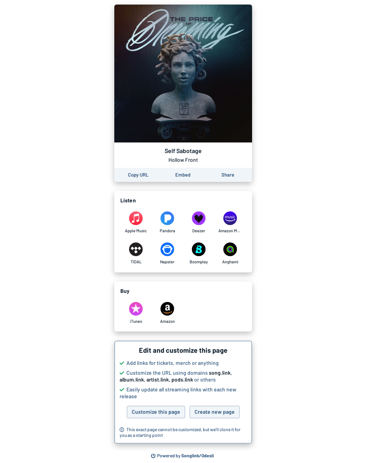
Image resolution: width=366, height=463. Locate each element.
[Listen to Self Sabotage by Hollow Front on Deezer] (199, 222)
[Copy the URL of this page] (138, 174)
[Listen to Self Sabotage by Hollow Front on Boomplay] (199, 253)
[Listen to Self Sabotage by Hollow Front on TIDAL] (136, 253)
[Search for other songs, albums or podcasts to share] (182, 456)
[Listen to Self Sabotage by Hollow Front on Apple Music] (136, 222)
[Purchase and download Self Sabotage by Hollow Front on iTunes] (136, 313)
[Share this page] (228, 174)
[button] (183, 392)
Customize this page (156, 411)
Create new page (215, 411)
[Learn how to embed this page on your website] (183, 174)
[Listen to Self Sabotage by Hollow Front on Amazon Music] (230, 222)
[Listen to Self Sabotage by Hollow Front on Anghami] (230, 253)
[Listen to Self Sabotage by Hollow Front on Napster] (167, 253)
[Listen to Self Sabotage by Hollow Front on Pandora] (167, 222)
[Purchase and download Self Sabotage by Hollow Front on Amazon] (167, 313)
